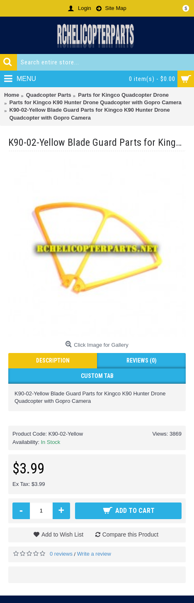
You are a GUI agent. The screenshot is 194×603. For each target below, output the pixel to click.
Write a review (94, 554)
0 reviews (61, 554)
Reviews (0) (141, 360)
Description (53, 360)
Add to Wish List (62, 534)
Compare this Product (130, 534)
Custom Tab (97, 376)
